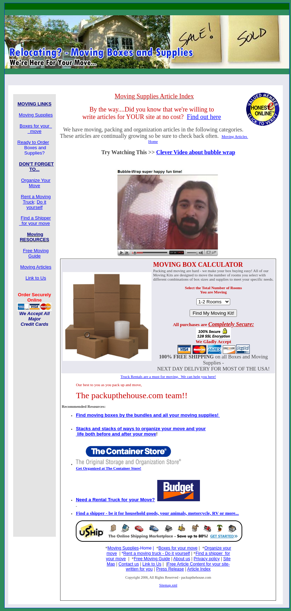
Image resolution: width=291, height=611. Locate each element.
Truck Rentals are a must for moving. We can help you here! (168, 376)
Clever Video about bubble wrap (195, 152)
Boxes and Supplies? (37, 148)
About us (181, 558)
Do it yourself (36, 204)
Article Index (199, 569)
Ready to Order (33, 142)
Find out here (204, 116)
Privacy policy (206, 558)
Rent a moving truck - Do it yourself (156, 553)
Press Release (170, 569)
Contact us (128, 564)
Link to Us (151, 564)
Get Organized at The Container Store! (108, 468)
